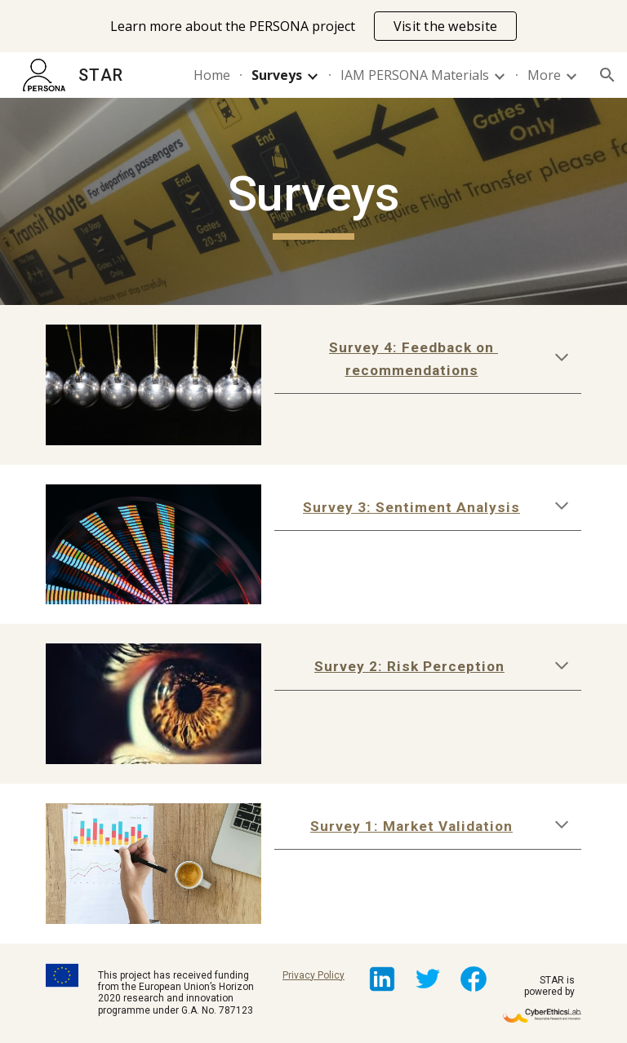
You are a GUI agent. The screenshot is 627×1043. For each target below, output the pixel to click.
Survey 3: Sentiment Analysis (411, 507)
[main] (313, 201)
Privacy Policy (313, 975)
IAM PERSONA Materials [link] (414, 75)
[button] (607, 75)
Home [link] (211, 75)
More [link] (544, 75)
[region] (313, 26)
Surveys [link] (276, 75)
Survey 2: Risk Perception (409, 666)
